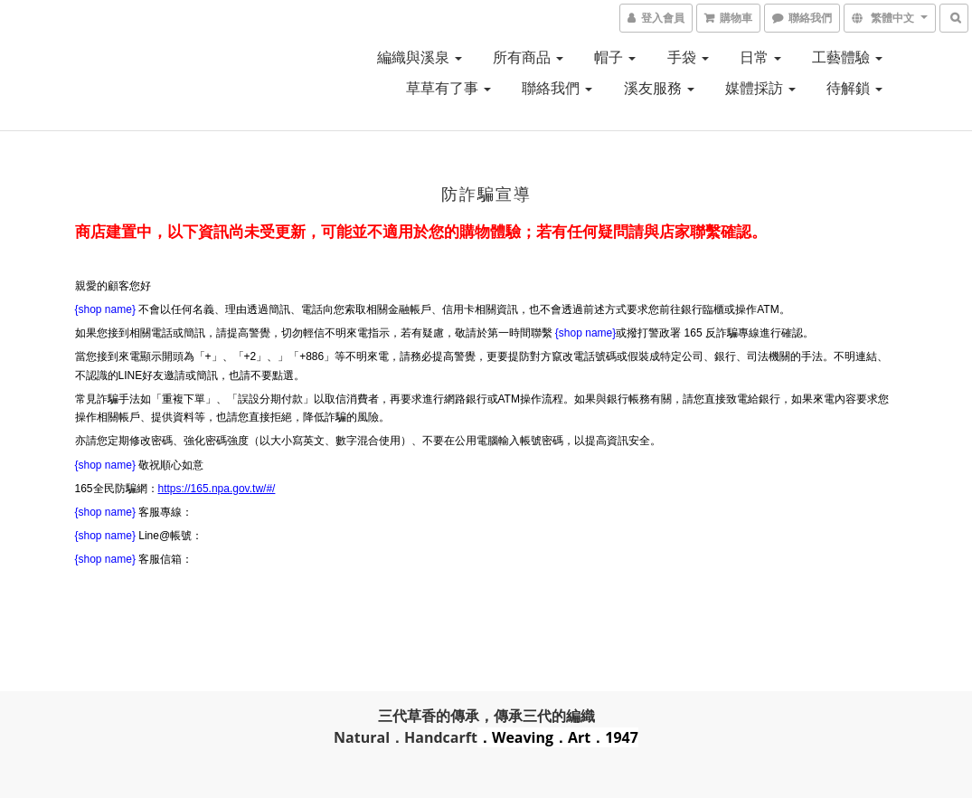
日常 (760, 57)
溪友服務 (659, 88)
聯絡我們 (557, 88)
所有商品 (528, 57)
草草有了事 (448, 88)
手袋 (688, 57)
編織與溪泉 (419, 57)
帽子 (615, 57)
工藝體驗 (847, 57)
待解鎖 (854, 88)
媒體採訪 (760, 88)
